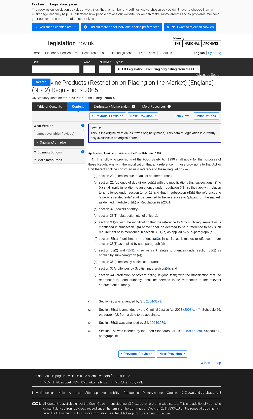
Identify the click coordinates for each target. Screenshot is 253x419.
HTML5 (45, 382)
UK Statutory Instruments (49, 98)
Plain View (181, 116)
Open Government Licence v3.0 (111, 404)
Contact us (131, 393)
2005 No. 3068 (81, 98)
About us (75, 393)
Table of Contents (49, 106)
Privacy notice (153, 393)
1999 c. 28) (193, 331)
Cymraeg (214, 53)
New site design (43, 393)
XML (84, 382)
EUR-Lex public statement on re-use (144, 413)
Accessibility (110, 393)
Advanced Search (208, 75)
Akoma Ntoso (99, 382)
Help (62, 393)
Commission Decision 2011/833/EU (155, 408)
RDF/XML (136, 382)
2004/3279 (153, 301)
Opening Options (48, 152)
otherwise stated (166, 404)
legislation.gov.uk (63, 41)
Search (41, 82)
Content (78, 106)
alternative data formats (105, 376)
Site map (91, 393)
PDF (76, 382)
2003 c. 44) (192, 309)
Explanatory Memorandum (112, 106)
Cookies (173, 393)
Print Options (206, 116)
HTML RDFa (119, 382)
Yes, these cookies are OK (58, 27)
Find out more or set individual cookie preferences (124, 27)
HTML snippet (61, 382)
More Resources (154, 106)
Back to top (212, 363)
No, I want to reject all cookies (193, 27)
